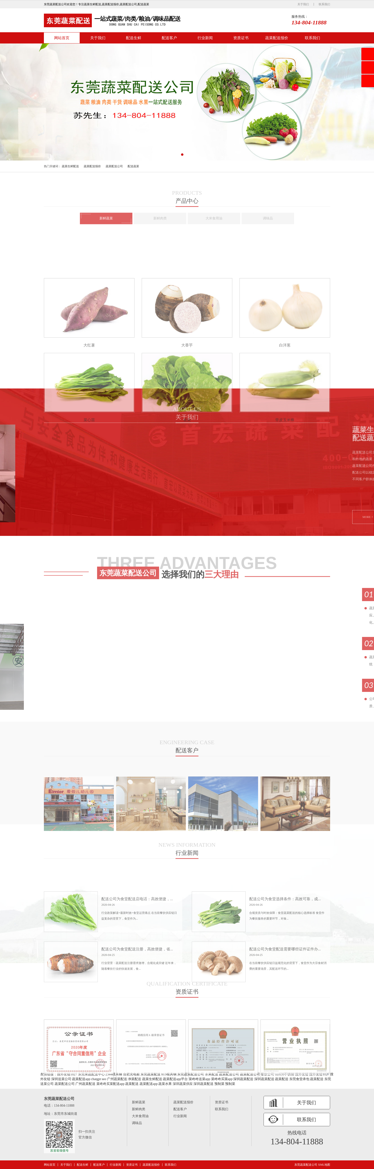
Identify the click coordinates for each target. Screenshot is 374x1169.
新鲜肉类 (138, 1109)
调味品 (137, 1123)
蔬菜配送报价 (276, 38)
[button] (182, 154)
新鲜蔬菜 (138, 1102)
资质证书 (241, 38)
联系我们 (324, 4)
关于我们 (303, 4)
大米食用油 (140, 1116)
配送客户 (169, 38)
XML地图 (324, 1164)
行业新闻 (205, 38)
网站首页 (61, 38)
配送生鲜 (133, 38)
